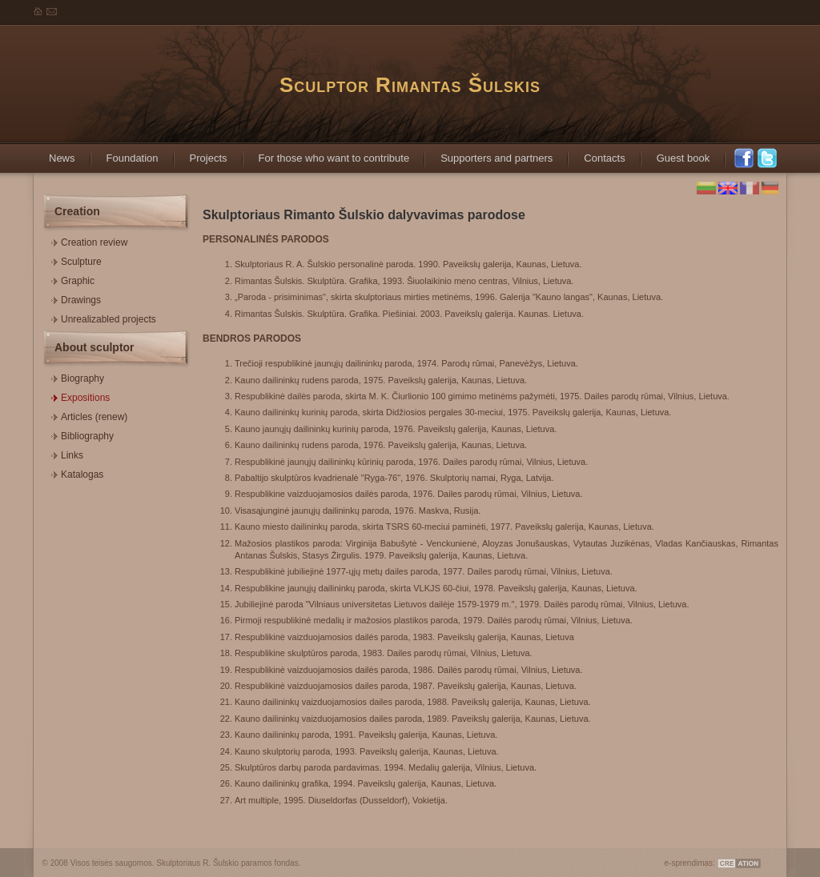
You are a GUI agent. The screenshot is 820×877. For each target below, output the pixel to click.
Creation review (89, 240)
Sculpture (76, 259)
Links (67, 453)
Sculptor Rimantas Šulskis (410, 85)
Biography (77, 376)
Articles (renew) (89, 414)
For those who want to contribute (326, 153)
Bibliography (82, 434)
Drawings (76, 298)
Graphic (72, 278)
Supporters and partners (488, 153)
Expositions (80, 395)
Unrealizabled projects (103, 317)
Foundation (124, 153)
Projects (200, 153)
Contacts (596, 153)
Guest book (675, 153)
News (54, 153)
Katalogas (77, 472)
